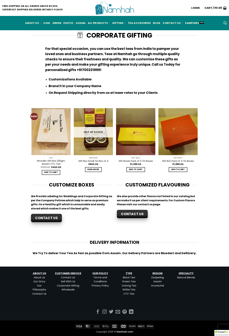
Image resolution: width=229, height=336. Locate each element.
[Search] (225, 23)
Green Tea (128, 281)
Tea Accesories (139, 23)
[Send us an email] (118, 312)
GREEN (56, 23)
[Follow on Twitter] (111, 312)
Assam (157, 281)
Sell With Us (68, 281)
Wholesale (68, 289)
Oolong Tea (129, 285)
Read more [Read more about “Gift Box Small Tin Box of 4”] (93, 169)
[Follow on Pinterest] (124, 312)
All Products (99, 23)
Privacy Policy (100, 285)
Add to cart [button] (51, 172)
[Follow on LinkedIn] (131, 312)
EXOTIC (68, 23)
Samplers (192, 23)
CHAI (46, 23)
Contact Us (173, 23)
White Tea (128, 289)
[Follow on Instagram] (104, 312)
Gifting (119, 23)
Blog (156, 23)
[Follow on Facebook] (98, 312)
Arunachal (157, 285)
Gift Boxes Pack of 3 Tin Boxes (136, 161)
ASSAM (81, 23)
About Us (33, 23)
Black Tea (129, 277)
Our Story (39, 281)
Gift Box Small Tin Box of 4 (93, 161)
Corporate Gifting (68, 285)
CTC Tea (128, 294)
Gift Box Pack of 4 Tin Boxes (178, 161)
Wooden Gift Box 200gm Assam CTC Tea (51, 162)
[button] (195, 8)
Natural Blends (186, 277)
